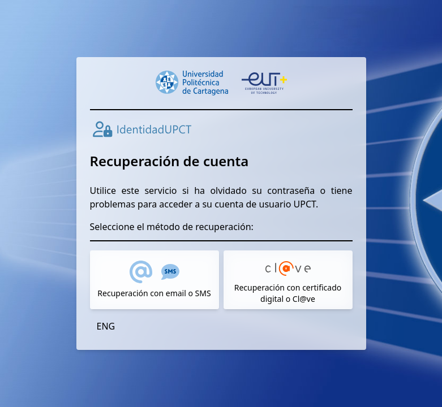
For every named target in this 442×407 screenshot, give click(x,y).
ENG (106, 326)
